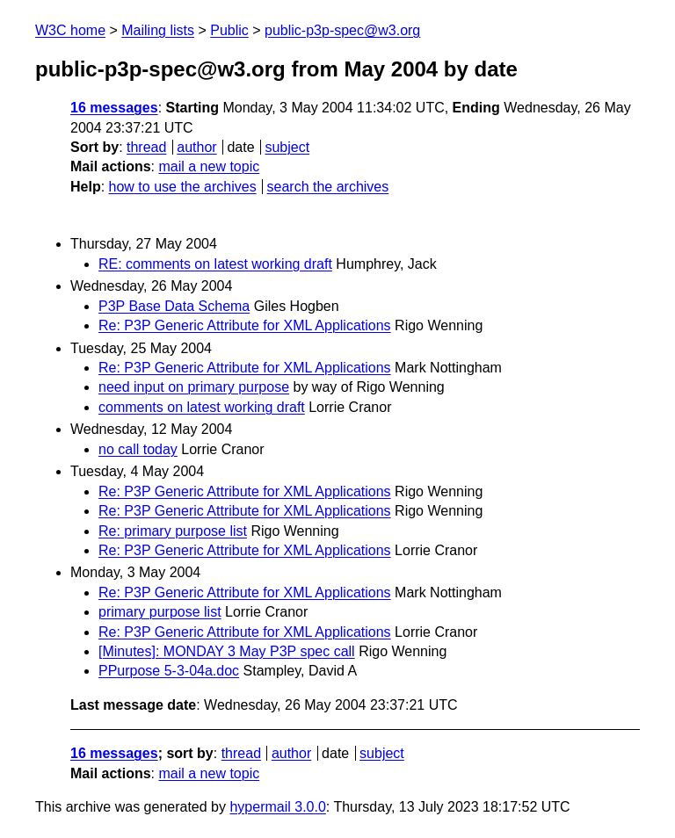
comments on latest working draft (201, 407)
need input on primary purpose (193, 386)
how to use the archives (183, 186)
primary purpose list (159, 611)
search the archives (328, 186)
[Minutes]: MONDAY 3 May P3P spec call (226, 651)
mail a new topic (208, 166)
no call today (138, 449)
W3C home (70, 30)
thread (146, 147)
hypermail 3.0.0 (277, 806)
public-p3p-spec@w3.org (342, 30)
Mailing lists (157, 30)
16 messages (114, 107)
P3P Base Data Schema (174, 306)
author (196, 147)
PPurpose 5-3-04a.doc (168, 670)
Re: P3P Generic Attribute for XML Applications (244, 325)
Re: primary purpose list (172, 531)
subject (287, 147)
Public (229, 30)
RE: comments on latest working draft (215, 263)
